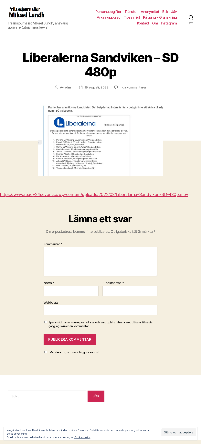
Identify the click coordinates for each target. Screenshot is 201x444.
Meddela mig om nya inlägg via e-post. (74, 356)
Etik (165, 14)
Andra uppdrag (109, 19)
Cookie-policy (82, 437)
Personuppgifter (109, 14)
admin (68, 91)
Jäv (174, 14)
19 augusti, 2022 (96, 91)
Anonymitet (150, 14)
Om (155, 25)
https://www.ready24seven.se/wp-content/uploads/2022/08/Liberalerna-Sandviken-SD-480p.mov (94, 198)
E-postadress (113, 287)
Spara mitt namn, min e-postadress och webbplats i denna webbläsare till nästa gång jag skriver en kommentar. (100, 328)
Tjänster (131, 14)
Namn (49, 287)
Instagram (169, 25)
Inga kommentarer (133, 91)
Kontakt (143, 25)
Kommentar (53, 248)
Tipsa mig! (132, 19)
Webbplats (51, 306)
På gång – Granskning (160, 19)
